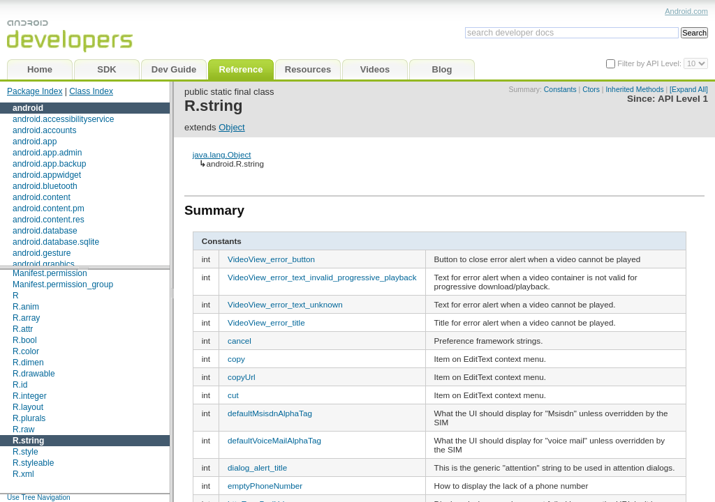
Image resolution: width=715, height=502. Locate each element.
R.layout (28, 407)
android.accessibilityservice (63, 119)
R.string (28, 441)
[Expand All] (689, 89)
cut (233, 395)
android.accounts (44, 130)
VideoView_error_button (271, 259)
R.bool (25, 340)
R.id (20, 385)
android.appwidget (47, 175)
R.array (26, 318)
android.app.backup (49, 164)
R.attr (23, 329)
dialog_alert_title (257, 467)
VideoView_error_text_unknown (285, 304)
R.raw (23, 429)
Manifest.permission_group (63, 284)
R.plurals (29, 418)
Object (232, 127)
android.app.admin (47, 153)
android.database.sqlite (56, 242)
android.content (42, 197)
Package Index (34, 91)
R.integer (30, 396)
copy (236, 358)
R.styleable (33, 463)
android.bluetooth (45, 186)
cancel (239, 340)
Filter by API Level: (650, 63)
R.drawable (34, 374)
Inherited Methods (634, 89)
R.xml (23, 474)
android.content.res (48, 220)
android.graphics (44, 264)
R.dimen (28, 362)
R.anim (26, 307)
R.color (26, 351)
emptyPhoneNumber (265, 485)
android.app (35, 141)
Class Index (91, 91)
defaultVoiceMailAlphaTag (274, 440)
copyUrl (242, 376)
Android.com (686, 11)
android (28, 108)
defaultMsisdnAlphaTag (270, 413)
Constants (560, 89)
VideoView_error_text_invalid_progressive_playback (322, 277)
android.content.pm (48, 208)
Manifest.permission (50, 273)
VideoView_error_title (266, 322)
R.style (25, 452)
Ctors (591, 89)
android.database (45, 231)
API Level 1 (683, 98)
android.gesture (42, 253)
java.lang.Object (222, 154)
